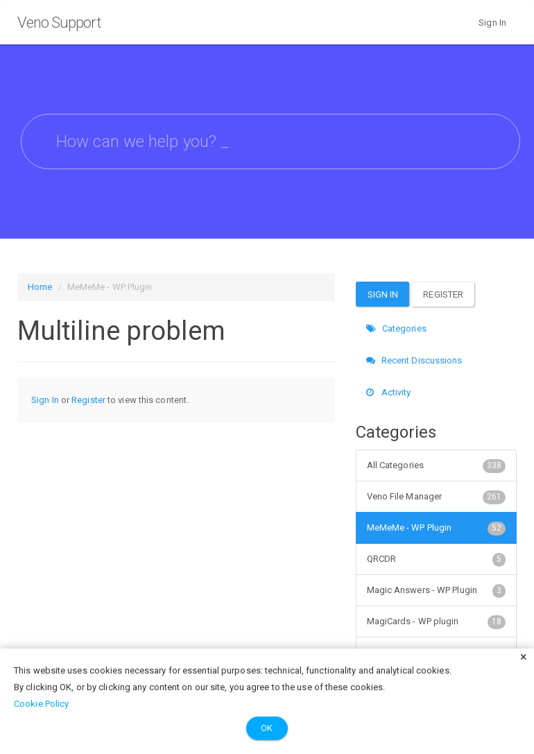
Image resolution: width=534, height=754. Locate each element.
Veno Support (59, 22)
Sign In (492, 22)
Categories (396, 328)
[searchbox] (270, 141)
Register (88, 400)
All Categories (436, 465)
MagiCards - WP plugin (436, 621)
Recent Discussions (414, 360)
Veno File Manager (436, 496)
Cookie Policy (41, 704)
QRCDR (436, 559)
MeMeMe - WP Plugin (436, 528)
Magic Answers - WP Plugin (436, 590)
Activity (388, 392)
